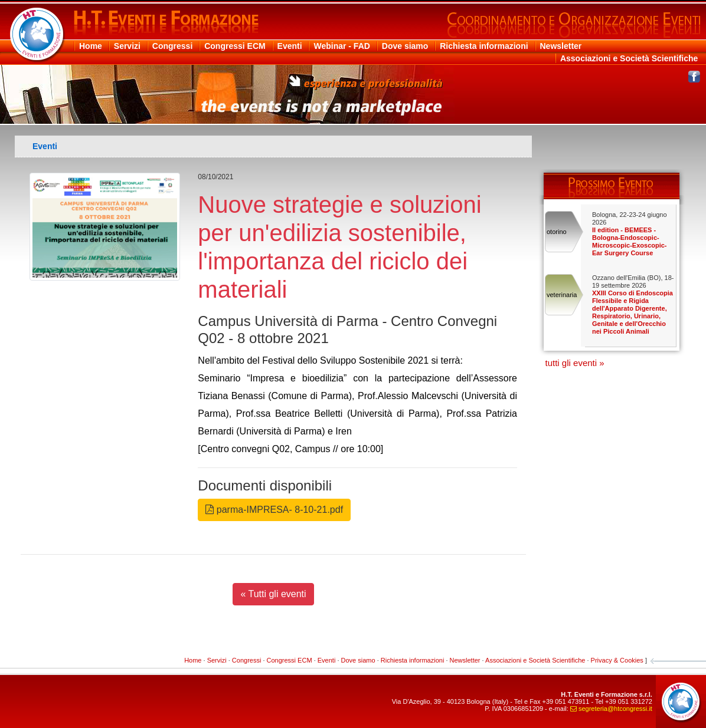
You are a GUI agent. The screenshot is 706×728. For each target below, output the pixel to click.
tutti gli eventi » (574, 363)
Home (90, 46)
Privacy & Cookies (617, 660)
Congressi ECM (234, 46)
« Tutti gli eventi (273, 594)
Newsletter (561, 46)
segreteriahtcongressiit (611, 708)
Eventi (289, 46)
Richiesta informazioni (484, 46)
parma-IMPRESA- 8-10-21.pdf (274, 510)
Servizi (127, 46)
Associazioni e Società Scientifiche (629, 58)
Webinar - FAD (341, 46)
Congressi (172, 46)
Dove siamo (405, 46)
